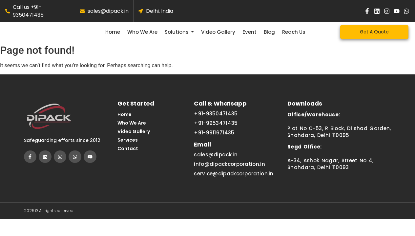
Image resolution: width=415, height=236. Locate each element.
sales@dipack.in (216, 160)
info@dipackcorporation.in (229, 169)
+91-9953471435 (216, 128)
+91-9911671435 (214, 138)
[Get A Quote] (374, 34)
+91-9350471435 (216, 119)
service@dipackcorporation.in (233, 179)
